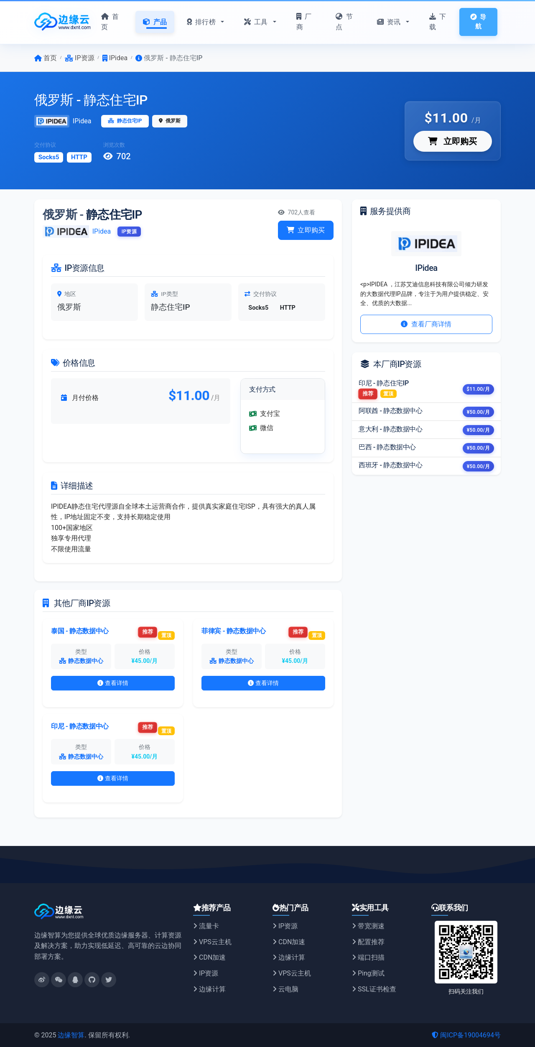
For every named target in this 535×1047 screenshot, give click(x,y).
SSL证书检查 (374, 989)
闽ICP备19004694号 (466, 1035)
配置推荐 (368, 942)
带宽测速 (368, 926)
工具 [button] (257, 22)
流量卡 (206, 926)
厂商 (303, 22)
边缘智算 (71, 1035)
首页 (110, 22)
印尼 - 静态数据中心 (80, 726)
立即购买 (452, 141)
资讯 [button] (390, 22)
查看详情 (113, 683)
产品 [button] (155, 22)
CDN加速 (209, 957)
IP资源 (205, 973)
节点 (344, 22)
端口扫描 (368, 957)
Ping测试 (368, 973)
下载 (437, 22)
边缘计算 (209, 989)
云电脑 (285, 989)
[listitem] (426, 389)
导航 (478, 22)
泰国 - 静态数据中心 (80, 631)
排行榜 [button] (202, 22)
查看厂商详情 (426, 324)
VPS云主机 (212, 942)
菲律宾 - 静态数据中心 (233, 631)
